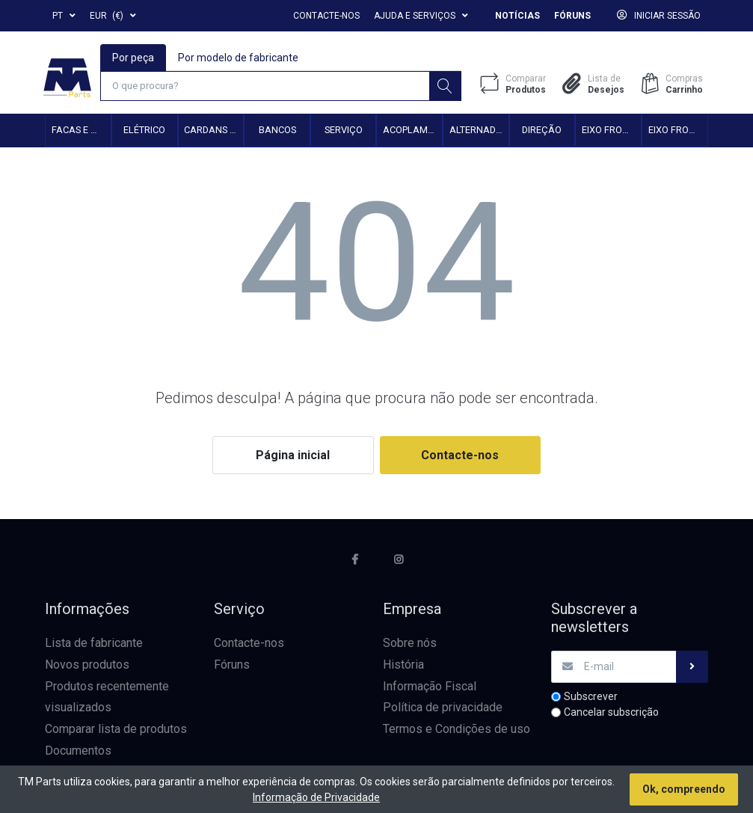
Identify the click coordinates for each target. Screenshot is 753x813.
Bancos (277, 130)
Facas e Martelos (81, 130)
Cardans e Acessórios (213, 130)
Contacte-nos (326, 15)
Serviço (344, 130)
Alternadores (478, 130)
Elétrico (144, 130)
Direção (542, 130)
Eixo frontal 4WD (677, 130)
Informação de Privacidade (316, 797)
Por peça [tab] (133, 57)
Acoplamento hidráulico (412, 130)
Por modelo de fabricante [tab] (238, 57)
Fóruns (572, 15)
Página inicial (293, 456)
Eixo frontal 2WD (611, 130)
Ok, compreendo (683, 789)
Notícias (517, 15)
